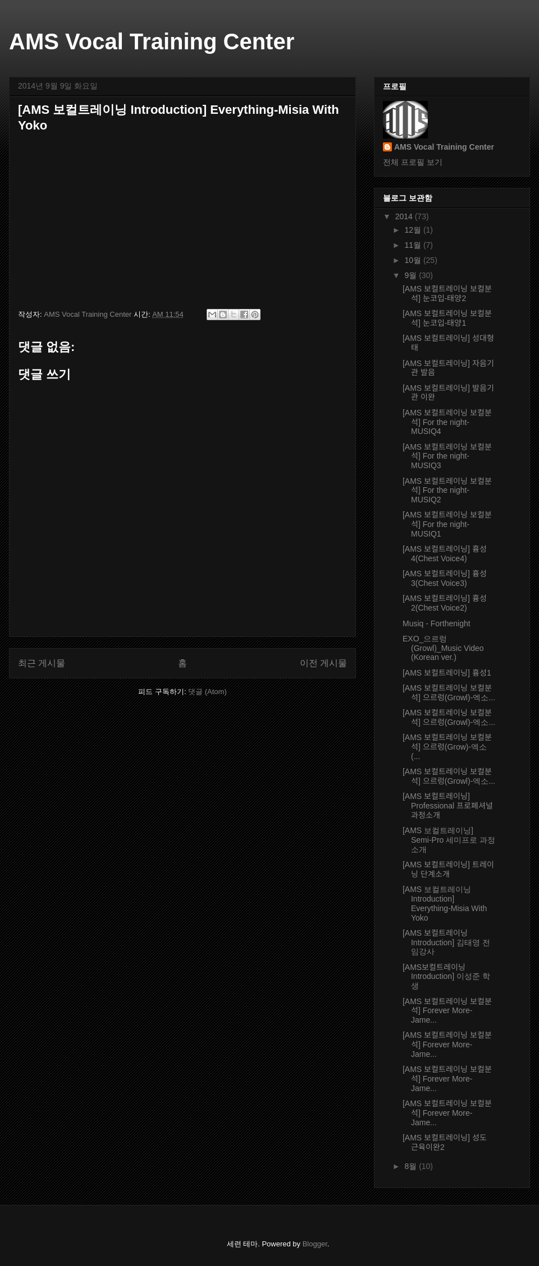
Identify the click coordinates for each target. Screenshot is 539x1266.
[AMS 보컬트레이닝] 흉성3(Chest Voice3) (445, 578)
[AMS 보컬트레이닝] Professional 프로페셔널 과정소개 (448, 806)
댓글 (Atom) (207, 691)
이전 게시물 (323, 663)
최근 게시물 (41, 663)
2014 (405, 216)
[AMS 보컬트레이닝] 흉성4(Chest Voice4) (445, 553)
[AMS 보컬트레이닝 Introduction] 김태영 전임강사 (446, 942)
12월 (413, 229)
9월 (411, 275)
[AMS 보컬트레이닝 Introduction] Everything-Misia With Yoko (445, 903)
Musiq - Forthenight (437, 623)
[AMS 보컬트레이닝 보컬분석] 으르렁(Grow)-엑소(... (447, 747)
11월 (413, 245)
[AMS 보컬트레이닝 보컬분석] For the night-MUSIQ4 (447, 422)
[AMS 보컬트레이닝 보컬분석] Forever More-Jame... (447, 1011)
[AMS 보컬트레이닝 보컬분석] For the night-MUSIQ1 (447, 524)
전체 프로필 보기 (412, 162)
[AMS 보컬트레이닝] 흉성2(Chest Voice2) (445, 603)
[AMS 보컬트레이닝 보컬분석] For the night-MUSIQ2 (447, 491)
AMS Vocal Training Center (151, 41)
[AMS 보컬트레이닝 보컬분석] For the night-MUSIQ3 (447, 456)
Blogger (315, 1244)
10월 (413, 260)
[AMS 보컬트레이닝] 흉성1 (447, 672)
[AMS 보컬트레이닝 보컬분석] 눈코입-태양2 (447, 293)
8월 (411, 1166)
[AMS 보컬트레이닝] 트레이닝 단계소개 (448, 869)
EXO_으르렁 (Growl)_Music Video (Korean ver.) (443, 648)
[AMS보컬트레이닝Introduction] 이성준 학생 (446, 977)
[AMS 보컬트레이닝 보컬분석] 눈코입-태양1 (447, 318)
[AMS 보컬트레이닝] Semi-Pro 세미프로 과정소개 (449, 840)
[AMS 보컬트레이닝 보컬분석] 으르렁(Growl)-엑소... (449, 692)
